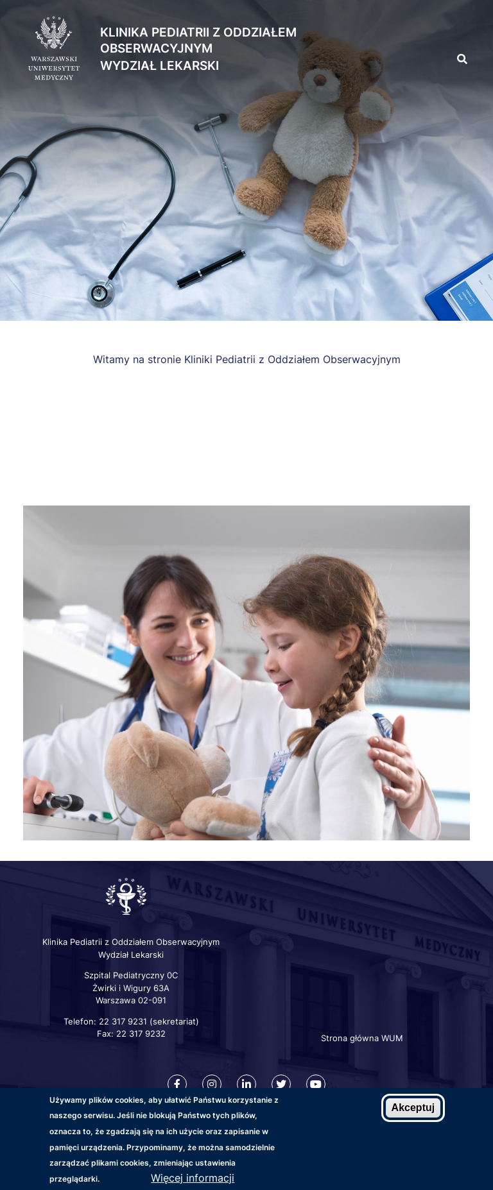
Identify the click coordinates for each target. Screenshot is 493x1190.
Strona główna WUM (362, 1038)
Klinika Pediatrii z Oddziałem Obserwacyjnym (198, 40)
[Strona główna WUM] (54, 48)
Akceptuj (413, 1109)
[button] (439, 31)
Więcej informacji (192, 1179)
